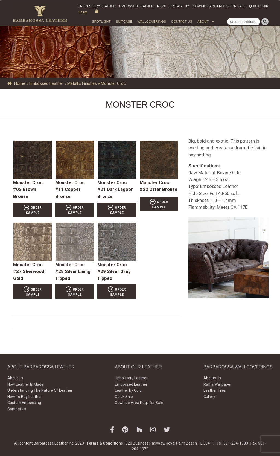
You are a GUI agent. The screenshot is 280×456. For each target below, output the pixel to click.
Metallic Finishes (82, 83)
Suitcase (124, 22)
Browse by (179, 6)
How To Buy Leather (24, 396)
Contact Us (181, 22)
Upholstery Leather (97, 6)
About (203, 22)
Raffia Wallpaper (217, 384)
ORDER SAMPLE (34, 210)
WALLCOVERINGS (152, 22)
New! (161, 6)
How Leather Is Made (25, 384)
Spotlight (101, 22)
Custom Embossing (24, 402)
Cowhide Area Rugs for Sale (219, 6)
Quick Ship (258, 6)
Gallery (209, 396)
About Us (15, 378)
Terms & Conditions (104, 443)
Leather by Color (129, 390)
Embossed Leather (136, 6)
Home (19, 83)
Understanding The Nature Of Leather (39, 390)
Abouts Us (212, 378)
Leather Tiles (214, 390)
